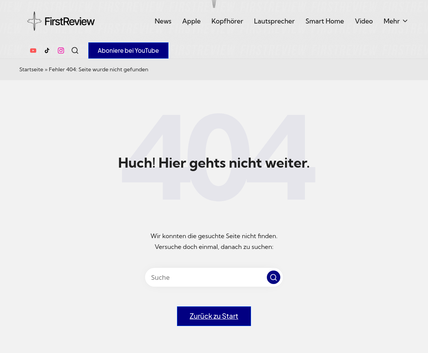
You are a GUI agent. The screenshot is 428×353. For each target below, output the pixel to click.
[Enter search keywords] (214, 277)
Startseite (31, 69)
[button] (128, 50)
